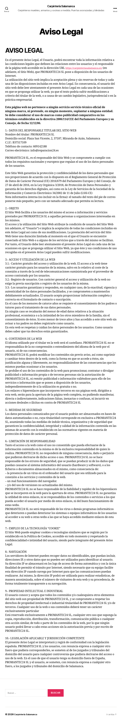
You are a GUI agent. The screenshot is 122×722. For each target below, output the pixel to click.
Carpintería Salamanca (61, 6)
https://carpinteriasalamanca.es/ (86, 68)
